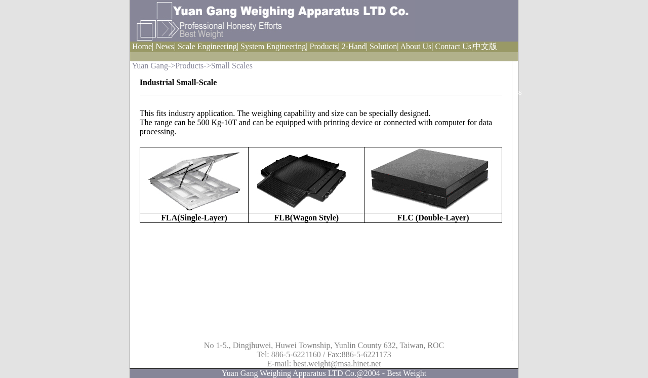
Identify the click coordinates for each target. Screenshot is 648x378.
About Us (415, 46)
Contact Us (453, 46)
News (164, 46)
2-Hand (354, 46)
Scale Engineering (207, 46)
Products (324, 46)
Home (142, 46)
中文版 (485, 46)
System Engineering (273, 46)
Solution (383, 46)
